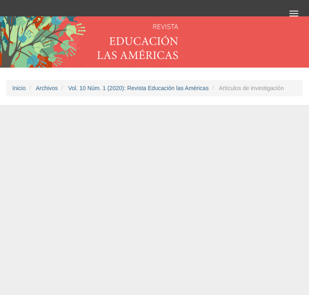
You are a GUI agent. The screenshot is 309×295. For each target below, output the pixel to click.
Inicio (19, 88)
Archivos (47, 88)
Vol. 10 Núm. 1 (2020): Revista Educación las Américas (138, 88)
